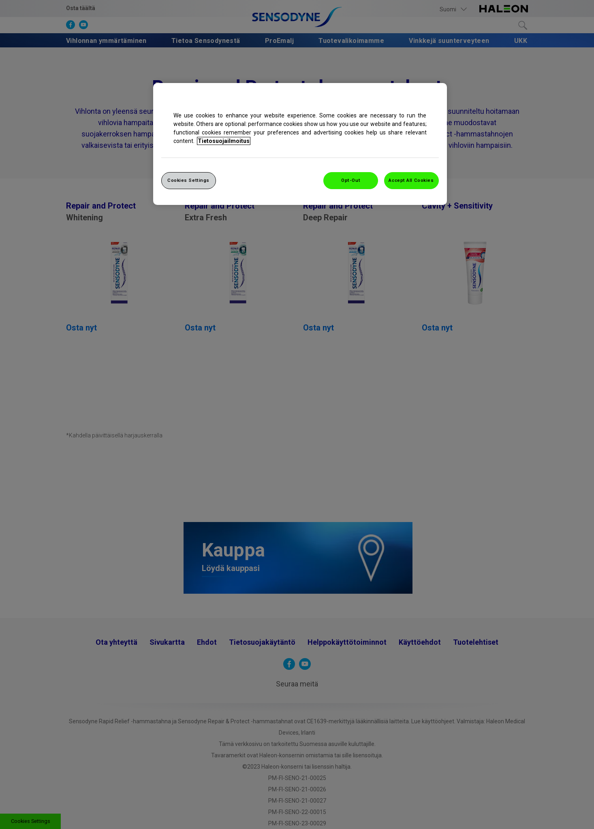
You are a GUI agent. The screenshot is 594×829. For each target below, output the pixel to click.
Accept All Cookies (411, 180)
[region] (300, 144)
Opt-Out (350, 180)
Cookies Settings (188, 180)
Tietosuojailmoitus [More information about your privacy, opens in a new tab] (224, 141)
